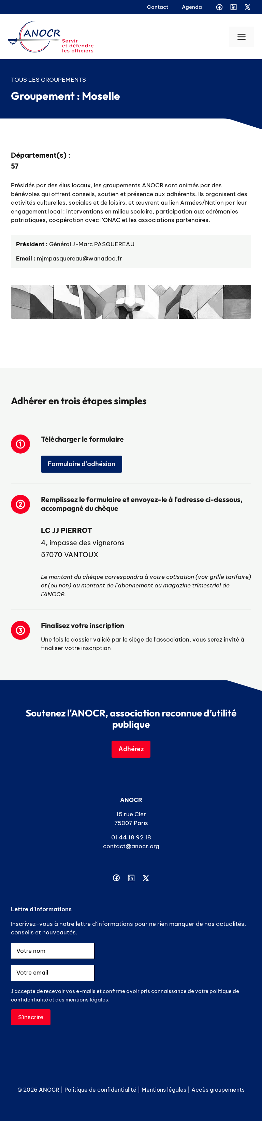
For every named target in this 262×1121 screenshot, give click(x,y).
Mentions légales (164, 1089)
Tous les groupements (48, 79)
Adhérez (131, 749)
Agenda (192, 7)
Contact (157, 7)
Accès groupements (218, 1089)
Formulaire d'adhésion (81, 464)
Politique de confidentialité (100, 1089)
